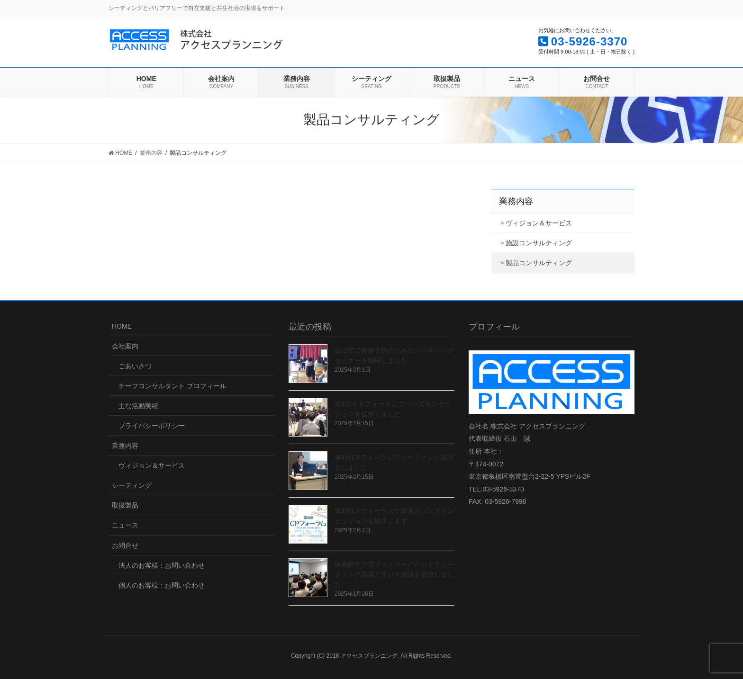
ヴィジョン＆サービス (539, 223)
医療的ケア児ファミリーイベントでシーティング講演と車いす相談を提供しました (394, 574)
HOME (122, 326)
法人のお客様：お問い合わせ (161, 565)
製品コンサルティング (539, 263)
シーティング (132, 485)
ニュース (125, 525)
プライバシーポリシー (151, 425)
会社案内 (125, 346)
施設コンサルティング (539, 243)
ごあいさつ (135, 366)
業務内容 (516, 201)
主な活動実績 (138, 406)
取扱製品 (125, 505)
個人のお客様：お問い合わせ (161, 585)
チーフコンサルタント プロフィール (172, 386)
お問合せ (125, 545)
